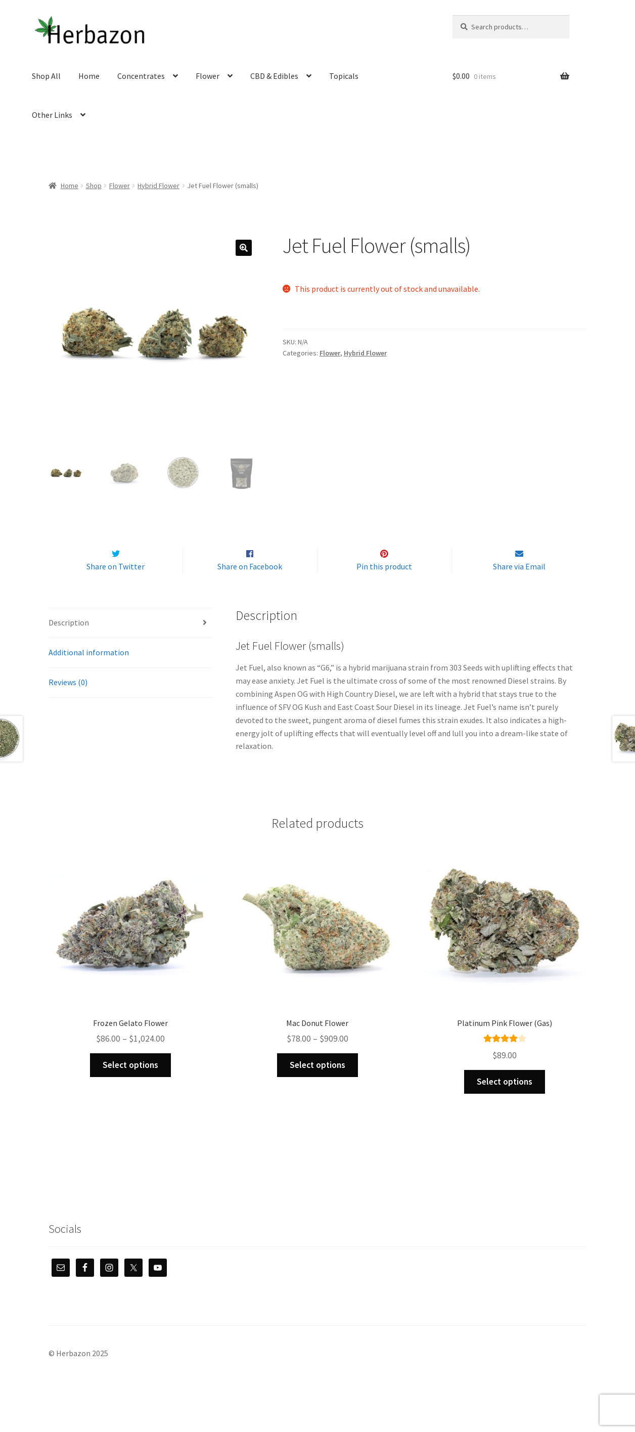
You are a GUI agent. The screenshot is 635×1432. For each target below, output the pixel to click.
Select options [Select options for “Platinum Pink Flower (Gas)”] (504, 1102)
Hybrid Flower (158, 185)
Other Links (52, 115)
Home (89, 76)
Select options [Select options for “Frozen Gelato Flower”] (130, 1086)
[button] (244, 248)
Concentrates (141, 76)
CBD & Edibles (274, 76)
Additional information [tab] (89, 673)
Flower (207, 76)
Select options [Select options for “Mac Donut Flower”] (317, 1086)
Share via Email (519, 588)
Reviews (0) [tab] (68, 703)
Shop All (46, 76)
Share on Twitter (115, 588)
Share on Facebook (249, 588)
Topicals (343, 76)
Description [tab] (69, 644)
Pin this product (384, 588)
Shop (94, 185)
